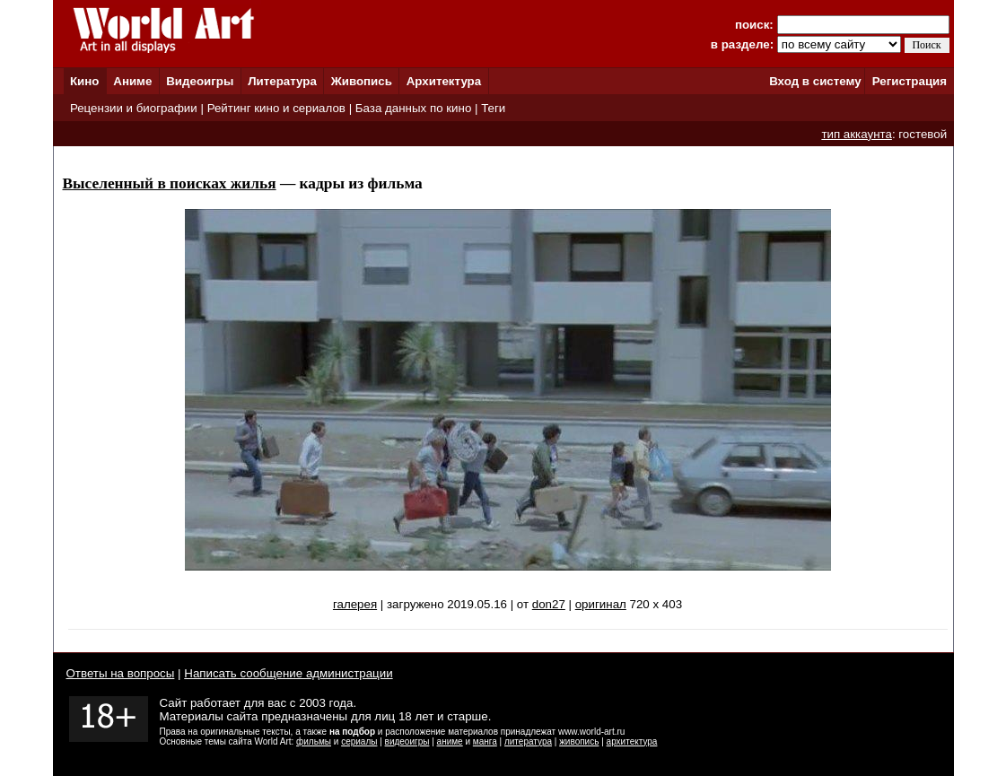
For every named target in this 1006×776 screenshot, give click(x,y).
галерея (355, 604)
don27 (548, 604)
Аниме (132, 81)
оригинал (600, 604)
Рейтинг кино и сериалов (276, 108)
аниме (450, 741)
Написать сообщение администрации (288, 673)
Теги (493, 108)
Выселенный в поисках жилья (169, 183)
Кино (85, 81)
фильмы (313, 741)
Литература (282, 81)
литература (528, 741)
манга (485, 741)
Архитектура (444, 81)
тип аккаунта (856, 134)
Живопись (361, 81)
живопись (579, 741)
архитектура (632, 741)
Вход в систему (815, 81)
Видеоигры (199, 81)
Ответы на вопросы (120, 673)
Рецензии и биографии (133, 108)
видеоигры (407, 741)
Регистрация (909, 81)
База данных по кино (413, 108)
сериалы (359, 741)
